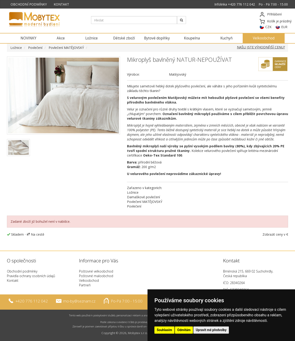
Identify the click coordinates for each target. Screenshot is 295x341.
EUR (284, 27)
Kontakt (12, 280)
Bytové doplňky (157, 38)
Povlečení (35, 47)
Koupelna (192, 38)
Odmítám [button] (184, 330)
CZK (268, 27)
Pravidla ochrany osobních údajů (31, 276)
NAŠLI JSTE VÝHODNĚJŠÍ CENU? (261, 47)
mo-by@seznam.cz (79, 300)
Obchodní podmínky (22, 271)
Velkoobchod (263, 38)
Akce (61, 38)
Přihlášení (274, 14)
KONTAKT (61, 4)
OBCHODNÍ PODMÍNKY (29, 4)
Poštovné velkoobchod (96, 271)
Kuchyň (226, 38)
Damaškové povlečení (143, 197)
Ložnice (91, 38)
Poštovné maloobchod (96, 276)
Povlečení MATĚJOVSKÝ (66, 47)
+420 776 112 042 (241, 4)
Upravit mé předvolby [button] (211, 330)
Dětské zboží (124, 38)
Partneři (85, 285)
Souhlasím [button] (164, 330)
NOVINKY (28, 38)
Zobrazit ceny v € (275, 234)
